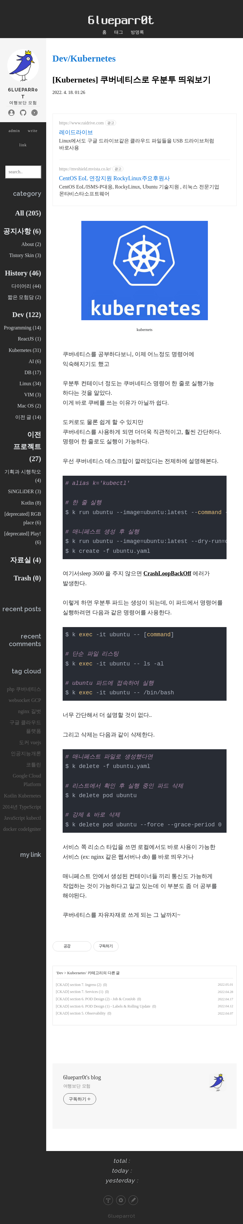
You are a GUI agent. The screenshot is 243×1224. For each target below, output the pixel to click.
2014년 (10, 807)
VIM (32, 394)
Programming (22, 327)
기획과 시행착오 (22, 476)
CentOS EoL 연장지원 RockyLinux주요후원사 (114, 178)
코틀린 (33, 764)
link (23, 145)
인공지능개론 (26, 753)
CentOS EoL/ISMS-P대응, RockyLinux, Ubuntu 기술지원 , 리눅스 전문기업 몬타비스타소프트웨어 (139, 190)
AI (34, 361)
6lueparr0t (121, 1216)
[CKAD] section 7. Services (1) (79, 991)
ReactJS (29, 338)
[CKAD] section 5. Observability (81, 1013)
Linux (30, 383)
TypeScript (30, 807)
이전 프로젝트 (27, 447)
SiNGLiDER (24, 491)
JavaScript (14, 818)
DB (32, 372)
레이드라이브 (76, 132)
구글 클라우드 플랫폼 (25, 727)
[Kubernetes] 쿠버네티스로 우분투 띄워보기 (132, 79)
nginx (23, 711)
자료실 (25, 560)
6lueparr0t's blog (82, 1077)
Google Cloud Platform (27, 780)
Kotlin (31, 503)
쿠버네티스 (28, 689)
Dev (26, 315)
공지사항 (22, 231)
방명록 (137, 32)
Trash (27, 578)
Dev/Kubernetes (84, 58)
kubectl (33, 818)
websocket (19, 700)
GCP (36, 700)
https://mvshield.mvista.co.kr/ (85, 169)
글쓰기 (133, 1200)
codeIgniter (29, 829)
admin (14, 131)
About (31, 244)
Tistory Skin (25, 255)
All (28, 213)
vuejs (35, 742)
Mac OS (29, 405)
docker (10, 829)
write (33, 131)
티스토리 (108, 1200)
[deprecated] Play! (22, 538)
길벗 (36, 711)
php (11, 689)
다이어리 (26, 286)
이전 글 (28, 417)
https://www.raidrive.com (81, 123)
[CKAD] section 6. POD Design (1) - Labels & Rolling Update (103, 1006)
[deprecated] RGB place (22, 518)
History (23, 273)
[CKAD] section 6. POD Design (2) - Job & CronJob (95, 999)
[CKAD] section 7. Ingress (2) (79, 985)
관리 (121, 1200)
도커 (24, 742)
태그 (118, 32)
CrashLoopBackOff (167, 573)
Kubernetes (25, 350)
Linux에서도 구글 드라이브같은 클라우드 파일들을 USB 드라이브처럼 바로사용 (137, 144)
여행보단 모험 (77, 1086)
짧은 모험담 (24, 297)
